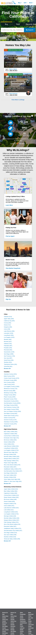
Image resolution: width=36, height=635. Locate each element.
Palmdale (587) (8, 345)
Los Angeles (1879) (9, 337)
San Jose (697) (8, 358)
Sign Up (8, 299)
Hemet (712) (7, 325)
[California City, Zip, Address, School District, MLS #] (12, 30)
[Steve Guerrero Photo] (28, 92)
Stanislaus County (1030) (11, 421)
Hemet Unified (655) (9, 442)
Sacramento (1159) (9, 352)
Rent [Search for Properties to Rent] (18, 24)
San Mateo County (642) (10, 413)
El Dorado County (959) (10, 380)
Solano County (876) (9, 417)
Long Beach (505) (9, 335)
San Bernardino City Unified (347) (13, 471)
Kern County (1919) (9, 382)
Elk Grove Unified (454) (10, 440)
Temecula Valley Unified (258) (12, 539)
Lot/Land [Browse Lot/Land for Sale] (22, 628)
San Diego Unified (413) (10, 473)
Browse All (7, 368)
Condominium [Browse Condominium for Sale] (23, 622)
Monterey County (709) (10, 392)
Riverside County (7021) (10, 399)
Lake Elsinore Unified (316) (11, 446)
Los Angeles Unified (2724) (11, 450)
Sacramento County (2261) (11, 401)
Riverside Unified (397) (10, 467)
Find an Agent (10, 236)
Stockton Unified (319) (10, 477)
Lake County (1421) (9, 384)
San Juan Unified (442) (10, 475)
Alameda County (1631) (10, 374)
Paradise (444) (8, 347)
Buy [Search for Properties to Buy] (6, 24)
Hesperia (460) (8, 327)
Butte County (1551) (9, 376)
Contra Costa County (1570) (11, 378)
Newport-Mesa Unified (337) (11, 458)
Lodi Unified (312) (9, 509)
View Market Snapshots (13, 268)
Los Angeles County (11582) (11, 386)
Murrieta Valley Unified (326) (11, 518)
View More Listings (18, 99)
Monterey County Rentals (13, 628)
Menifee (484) (7, 339)
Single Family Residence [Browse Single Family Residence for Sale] (22, 617)
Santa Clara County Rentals (13, 617)
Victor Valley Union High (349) (12, 479)
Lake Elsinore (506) (9, 331)
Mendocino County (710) (10, 388)
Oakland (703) (8, 343)
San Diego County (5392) (11, 405)
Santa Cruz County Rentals (13, 622)
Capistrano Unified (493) (10, 433)
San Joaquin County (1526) (11, 409)
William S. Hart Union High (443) (13, 481)
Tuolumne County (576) (10, 424)
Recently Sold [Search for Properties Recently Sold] (30, 24)
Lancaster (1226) (8, 333)
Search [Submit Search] (29, 30)
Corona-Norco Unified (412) (11, 435)
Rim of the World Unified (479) (12, 464)
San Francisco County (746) (11, 407)
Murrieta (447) (8, 341)
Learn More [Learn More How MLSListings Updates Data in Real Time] (9, 205)
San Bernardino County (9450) (12, 403)
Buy (19, 2)
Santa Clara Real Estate (31, 624)
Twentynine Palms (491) (10, 364)
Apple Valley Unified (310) (11, 489)
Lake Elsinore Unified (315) (11, 507)
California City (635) (9, 320)
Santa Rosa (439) (8, 360)
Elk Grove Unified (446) (10, 499)
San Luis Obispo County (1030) (12, 411)
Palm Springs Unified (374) (11, 460)
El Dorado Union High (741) (11, 438)
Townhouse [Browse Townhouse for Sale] (23, 621)
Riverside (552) (8, 350)
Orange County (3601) (10, 395)
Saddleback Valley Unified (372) (12, 469)
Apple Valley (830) (9, 318)
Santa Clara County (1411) (11, 415)
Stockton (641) (8, 362)
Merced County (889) (9, 390)
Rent (30, 2)
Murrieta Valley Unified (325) (11, 456)
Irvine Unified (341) (9, 444)
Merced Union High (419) (10, 452)
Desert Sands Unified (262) (11, 497)
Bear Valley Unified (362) (10, 431)
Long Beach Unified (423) (11, 448)
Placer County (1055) (9, 397)
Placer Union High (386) (10, 462)
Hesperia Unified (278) (10, 503)
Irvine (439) (7, 329)
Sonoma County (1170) (10, 419)
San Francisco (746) (9, 356)
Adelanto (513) (8, 316)
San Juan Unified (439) (10, 534)
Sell (25, 2)
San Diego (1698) (8, 354)
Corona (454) (7, 323)
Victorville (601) (8, 366)
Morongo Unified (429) (10, 454)
